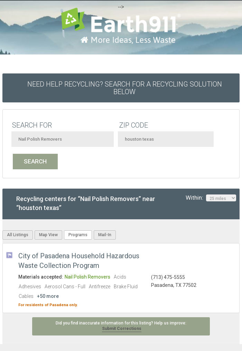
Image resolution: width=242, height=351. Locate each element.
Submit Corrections (121, 328)
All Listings (17, 234)
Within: (211, 198)
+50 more (48, 296)
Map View (48, 234)
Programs (77, 234)
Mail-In (104, 234)
